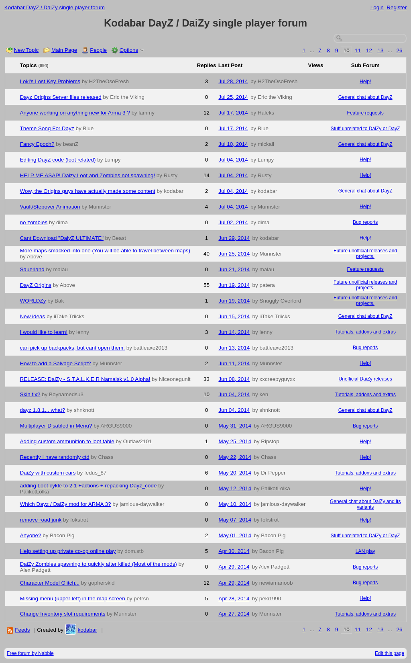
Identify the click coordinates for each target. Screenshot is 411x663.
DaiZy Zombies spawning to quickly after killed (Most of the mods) (98, 564)
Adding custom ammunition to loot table (67, 441)
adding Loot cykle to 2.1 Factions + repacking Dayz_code (88, 486)
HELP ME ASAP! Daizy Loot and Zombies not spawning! (87, 175)
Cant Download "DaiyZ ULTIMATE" (62, 238)
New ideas (32, 316)
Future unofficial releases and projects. (365, 253)
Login (377, 7)
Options (129, 50)
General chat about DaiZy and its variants (365, 504)
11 (358, 50)
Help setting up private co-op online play (68, 551)
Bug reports (365, 222)
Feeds (22, 630)
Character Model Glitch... (50, 583)
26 (400, 50)
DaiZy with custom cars (48, 473)
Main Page (64, 50)
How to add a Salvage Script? (55, 363)
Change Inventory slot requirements (63, 614)
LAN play (365, 551)
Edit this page (389, 653)
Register (397, 7)
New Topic (26, 50)
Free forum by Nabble (30, 653)
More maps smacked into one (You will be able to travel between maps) (105, 251)
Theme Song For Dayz (47, 128)
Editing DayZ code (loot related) (58, 160)
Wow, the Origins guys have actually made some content (87, 191)
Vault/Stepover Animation (50, 207)
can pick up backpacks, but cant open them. (72, 348)
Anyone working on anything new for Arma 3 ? (75, 113)
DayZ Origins (35, 285)
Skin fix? (30, 394)
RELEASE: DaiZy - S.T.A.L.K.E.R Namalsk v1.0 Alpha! (85, 379)
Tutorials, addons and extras (365, 332)
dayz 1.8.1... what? (42, 410)
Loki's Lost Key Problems (50, 81)
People (98, 50)
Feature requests (365, 113)
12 (369, 50)
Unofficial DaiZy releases (365, 379)
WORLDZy (33, 301)
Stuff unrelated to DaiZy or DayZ (365, 128)
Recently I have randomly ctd (55, 457)
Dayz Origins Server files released (61, 97)
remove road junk (41, 520)
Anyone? (30, 535)
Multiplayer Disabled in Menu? (56, 426)
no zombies (34, 222)
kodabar (87, 630)
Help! (365, 81)
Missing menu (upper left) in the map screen (72, 598)
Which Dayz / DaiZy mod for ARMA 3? (65, 504)
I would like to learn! (44, 332)
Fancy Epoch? (37, 144)
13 (380, 50)
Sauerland (32, 269)
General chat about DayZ (365, 97)
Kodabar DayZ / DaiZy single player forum (54, 7)
